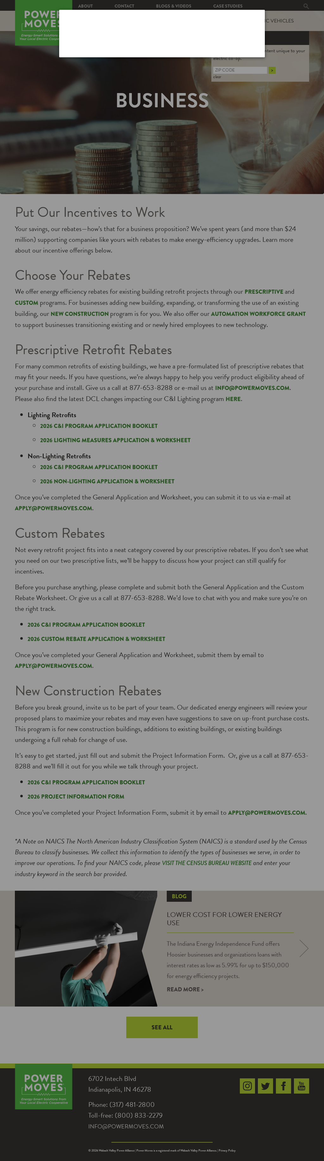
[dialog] (162, 33)
